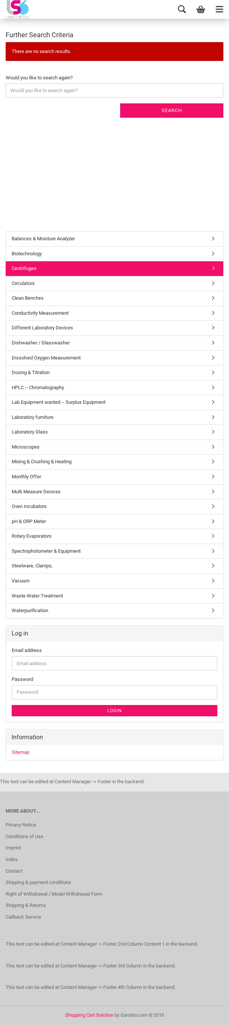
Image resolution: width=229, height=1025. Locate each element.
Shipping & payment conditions (38, 882)
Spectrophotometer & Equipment (46, 551)
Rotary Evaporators (32, 536)
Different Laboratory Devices (42, 328)
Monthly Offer (26, 476)
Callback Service (23, 917)
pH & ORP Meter (29, 521)
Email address (27, 650)
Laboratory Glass (30, 432)
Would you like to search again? (39, 77)
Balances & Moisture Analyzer (43, 238)
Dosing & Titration (31, 372)
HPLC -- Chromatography (38, 387)
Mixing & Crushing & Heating (42, 461)
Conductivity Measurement (40, 313)
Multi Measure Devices (36, 491)
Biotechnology (27, 253)
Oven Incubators (29, 506)
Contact (14, 871)
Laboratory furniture (32, 417)
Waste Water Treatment (37, 596)
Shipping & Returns (26, 905)
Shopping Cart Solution (89, 1015)
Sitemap (20, 752)
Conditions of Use (24, 836)
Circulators (23, 283)
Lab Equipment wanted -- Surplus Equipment (58, 402)
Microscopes (26, 447)
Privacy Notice (21, 825)
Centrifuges (24, 268)
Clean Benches (28, 298)
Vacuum (20, 581)
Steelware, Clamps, (32, 566)
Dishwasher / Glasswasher (41, 343)
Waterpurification (30, 610)
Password (22, 679)
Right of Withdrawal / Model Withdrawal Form (54, 894)
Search (172, 110)
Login (114, 710)
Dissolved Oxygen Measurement (46, 358)
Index (11, 859)
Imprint (13, 848)
